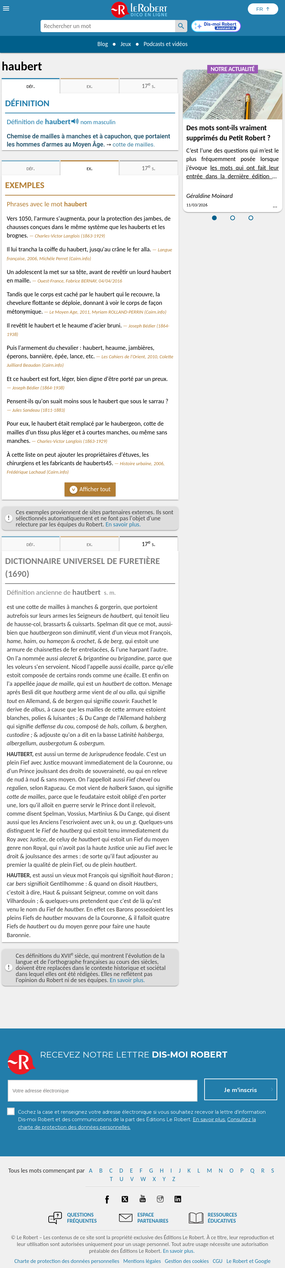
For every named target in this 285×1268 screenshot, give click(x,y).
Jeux (125, 44)
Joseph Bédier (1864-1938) (38, 388)
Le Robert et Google (249, 1261)
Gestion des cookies (187, 1261)
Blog (101, 44)
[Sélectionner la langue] (263, 9)
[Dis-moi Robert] (216, 27)
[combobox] (108, 26)
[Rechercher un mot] (181, 26)
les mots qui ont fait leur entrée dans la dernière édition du (232, 176)
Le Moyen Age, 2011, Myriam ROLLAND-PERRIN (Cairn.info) (107, 312)
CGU (217, 1261)
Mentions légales (142, 1261)
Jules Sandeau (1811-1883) (38, 410)
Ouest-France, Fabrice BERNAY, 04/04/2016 (80, 281)
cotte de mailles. (134, 144)
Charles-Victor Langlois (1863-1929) (70, 236)
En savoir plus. (123, 524)
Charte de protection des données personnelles (67, 1261)
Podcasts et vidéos (166, 44)
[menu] (7, 8)
